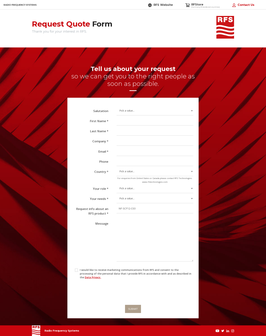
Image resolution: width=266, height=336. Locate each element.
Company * (100, 141)
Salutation (100, 111)
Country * (101, 172)
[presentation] (133, 295)
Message (101, 223)
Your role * (100, 189)
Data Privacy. (93, 277)
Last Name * (99, 131)
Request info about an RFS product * (92, 211)
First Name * (99, 121)
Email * (103, 151)
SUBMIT (133, 309)
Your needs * (99, 199)
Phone (103, 162)
